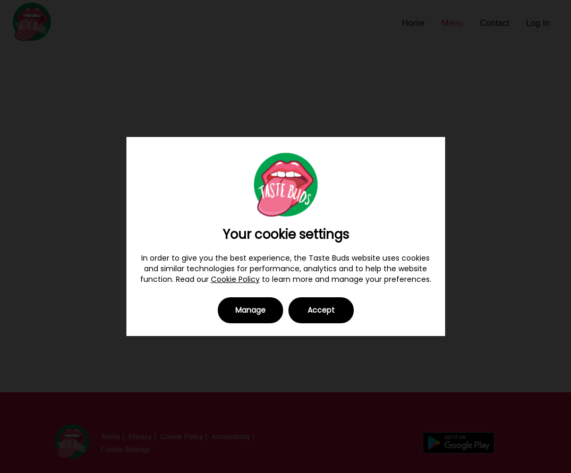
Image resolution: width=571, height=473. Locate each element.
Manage (250, 310)
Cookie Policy (235, 279)
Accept (321, 310)
